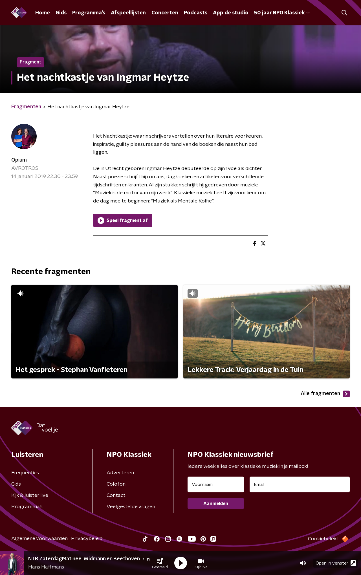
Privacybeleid (87, 538)
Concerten (164, 13)
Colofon (116, 484)
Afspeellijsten (128, 13)
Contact (116, 495)
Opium (19, 160)
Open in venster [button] (336, 563)
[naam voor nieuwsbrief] (216, 484)
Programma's (88, 13)
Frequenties (25, 472)
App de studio (230, 13)
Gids (61, 13)
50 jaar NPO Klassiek (282, 13)
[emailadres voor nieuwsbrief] (300, 484)
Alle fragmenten (325, 394)
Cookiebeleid (323, 538)
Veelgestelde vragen (131, 506)
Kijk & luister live (29, 495)
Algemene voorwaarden (39, 538)
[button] (160, 563)
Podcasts (195, 13)
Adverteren (120, 472)
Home (42, 13)
